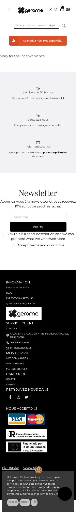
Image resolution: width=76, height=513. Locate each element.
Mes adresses (15, 363)
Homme (11, 379)
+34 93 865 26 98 (20, 342)
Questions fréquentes (20, 303)
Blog (9, 292)
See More (57, 239)
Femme (10, 384)
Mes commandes (17, 358)
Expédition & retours (19, 298)
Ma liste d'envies (17, 369)
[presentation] (36, 256)
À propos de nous (18, 287)
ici (62, 98)
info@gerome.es (21, 347)
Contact (11, 328)
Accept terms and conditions (40, 245)
